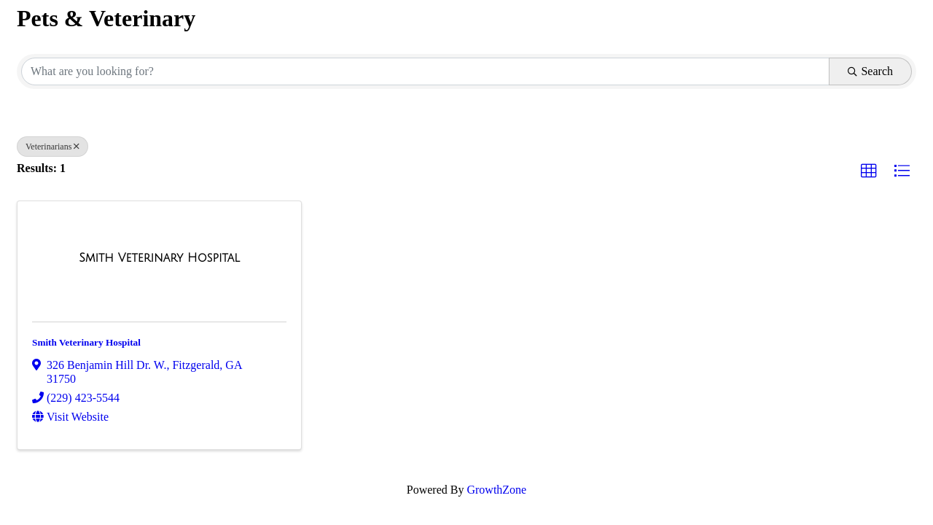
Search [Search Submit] (870, 71)
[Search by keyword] (425, 71)
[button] (868, 171)
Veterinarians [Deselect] (52, 146)
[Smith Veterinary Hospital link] (159, 258)
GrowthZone (496, 489)
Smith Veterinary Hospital (86, 342)
